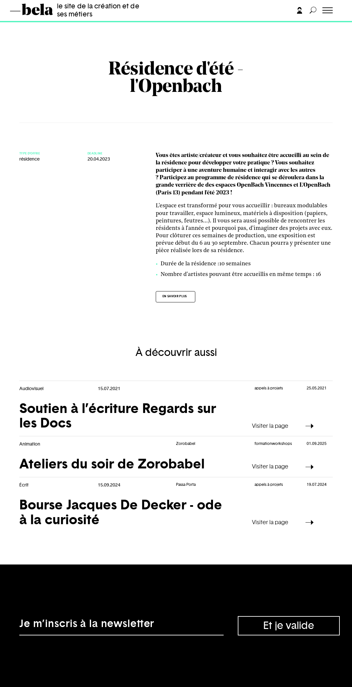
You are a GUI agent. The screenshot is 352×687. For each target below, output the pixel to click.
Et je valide (288, 626)
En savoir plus (174, 296)
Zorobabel (185, 444)
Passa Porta (186, 484)
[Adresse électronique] (121, 625)
